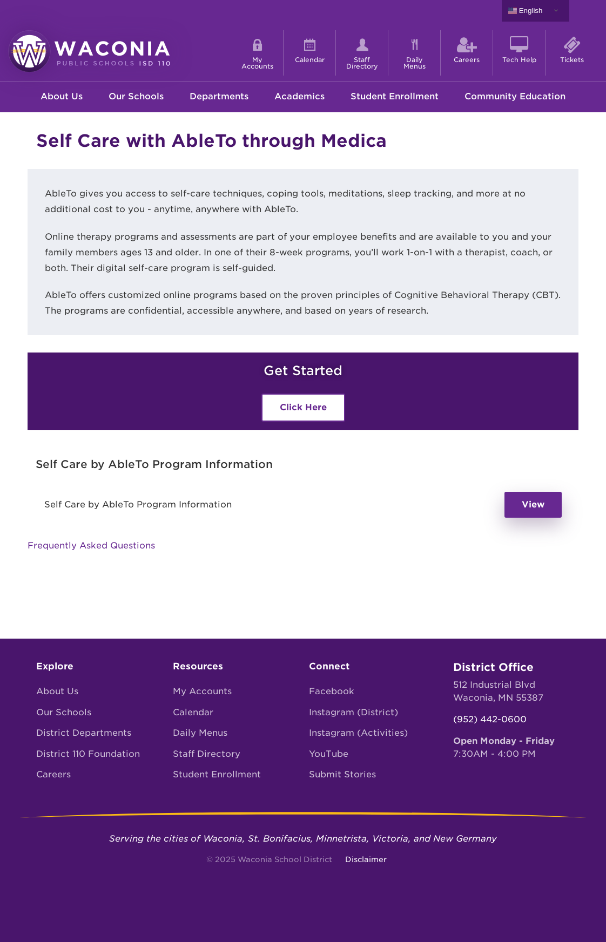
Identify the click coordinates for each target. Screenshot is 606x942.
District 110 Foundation (88, 754)
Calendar (193, 712)
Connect (329, 666)
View (533, 504)
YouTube (328, 754)
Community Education (514, 96)
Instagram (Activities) (358, 733)
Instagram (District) (353, 712)
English (525, 10)
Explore (54, 666)
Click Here (303, 407)
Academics (299, 96)
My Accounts (202, 691)
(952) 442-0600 (490, 719)
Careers (53, 774)
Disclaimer (366, 859)
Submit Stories (342, 774)
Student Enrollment (395, 96)
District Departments (83, 733)
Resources (198, 666)
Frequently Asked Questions (91, 545)
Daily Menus (200, 733)
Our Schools (136, 96)
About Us (62, 96)
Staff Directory (206, 754)
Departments (219, 96)
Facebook (331, 691)
